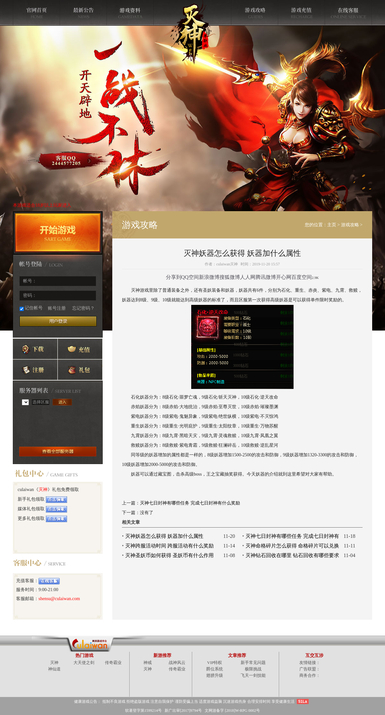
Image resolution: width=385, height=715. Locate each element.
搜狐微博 (229, 277)
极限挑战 (253, 669)
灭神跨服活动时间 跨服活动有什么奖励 (169, 545)
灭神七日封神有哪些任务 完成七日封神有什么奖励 (190, 503)
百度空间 (301, 277)
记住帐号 (31, 308)
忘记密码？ (83, 308)
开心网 (283, 277)
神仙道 (54, 669)
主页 (331, 224)
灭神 (42, 489)
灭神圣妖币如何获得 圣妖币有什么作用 (169, 555)
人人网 (247, 277)
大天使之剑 (83, 662)
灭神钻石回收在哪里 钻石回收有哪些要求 (292, 555)
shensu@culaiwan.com (59, 598)
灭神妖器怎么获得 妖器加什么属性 (164, 536)
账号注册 (57, 308)
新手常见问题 (253, 662)
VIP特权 (214, 662)
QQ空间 (190, 277)
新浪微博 (209, 277)
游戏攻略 (350, 224)
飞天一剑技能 (253, 675)
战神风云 (177, 662)
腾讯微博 (265, 277)
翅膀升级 (214, 675)
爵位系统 (214, 669)
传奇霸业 (113, 662)
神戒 (147, 662)
